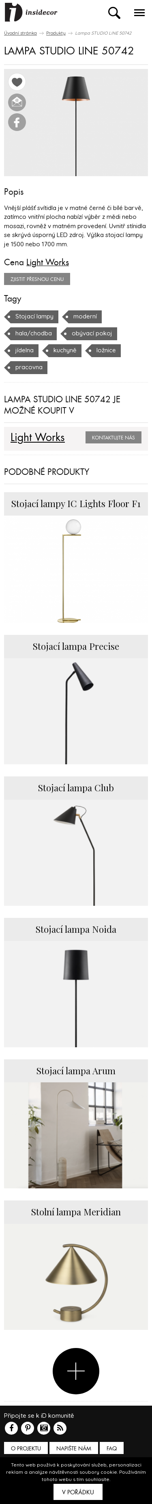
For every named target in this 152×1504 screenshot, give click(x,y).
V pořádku (78, 1492)
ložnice (106, 350)
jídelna (24, 350)
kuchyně (65, 350)
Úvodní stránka (20, 33)
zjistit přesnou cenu (37, 279)
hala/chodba (33, 333)
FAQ (112, 1448)
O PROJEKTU (26, 1448)
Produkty (56, 33)
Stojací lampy (34, 316)
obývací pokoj (92, 333)
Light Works (47, 262)
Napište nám (73, 1448)
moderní (85, 316)
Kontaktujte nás (113, 438)
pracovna (29, 367)
